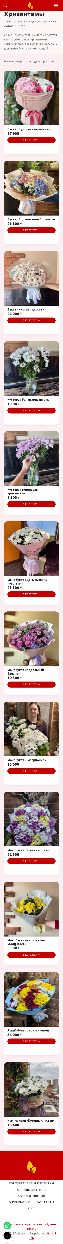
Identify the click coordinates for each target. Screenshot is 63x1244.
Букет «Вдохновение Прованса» (31, 219)
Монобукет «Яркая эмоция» (28, 850)
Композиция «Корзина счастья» (30, 1120)
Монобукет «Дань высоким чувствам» (27, 581)
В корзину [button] (31, 140)
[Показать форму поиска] (5, 5)
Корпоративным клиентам (31, 1183)
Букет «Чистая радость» (25, 309)
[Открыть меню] (56, 5)
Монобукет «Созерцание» (26, 760)
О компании (19, 1202)
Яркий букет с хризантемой (28, 1030)
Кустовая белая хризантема (28, 399)
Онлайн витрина (31, 1189)
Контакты (45, 1202)
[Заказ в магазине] (43, 61)
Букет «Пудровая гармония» (28, 129)
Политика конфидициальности (26, 1224)
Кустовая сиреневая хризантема (22, 491)
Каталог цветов (31, 1196)
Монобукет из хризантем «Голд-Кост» (26, 942)
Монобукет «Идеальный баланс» (25, 671)
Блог (31, 1208)
